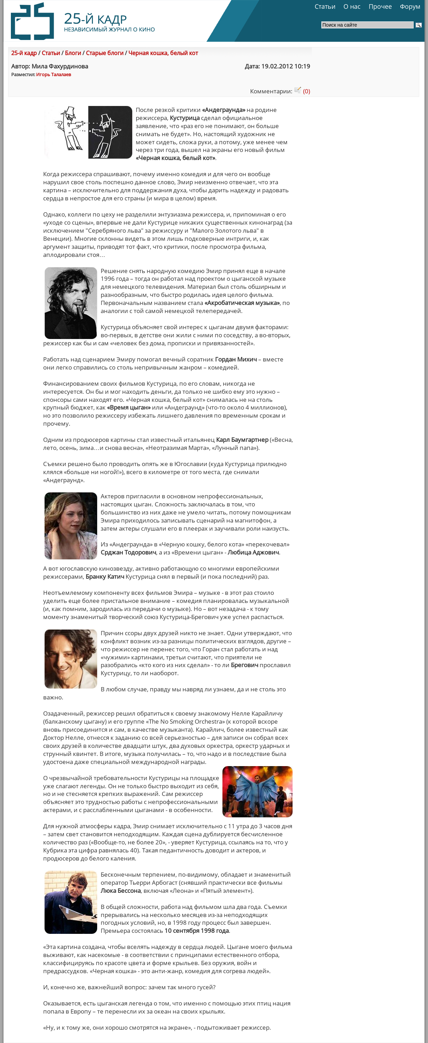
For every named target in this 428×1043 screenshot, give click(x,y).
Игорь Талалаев (53, 74)
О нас (352, 6)
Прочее (380, 6)
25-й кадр (24, 53)
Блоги (73, 53)
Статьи (325, 6)
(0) (302, 91)
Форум (410, 6)
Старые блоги (104, 53)
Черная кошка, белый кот (163, 53)
